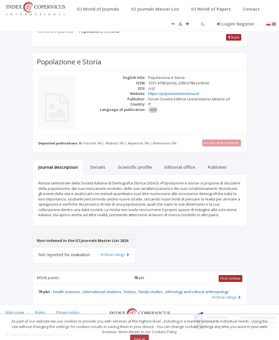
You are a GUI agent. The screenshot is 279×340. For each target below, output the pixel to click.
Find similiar (230, 278)
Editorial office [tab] (180, 167)
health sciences (67, 291)
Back (234, 37)
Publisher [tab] (217, 167)
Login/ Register (235, 24)
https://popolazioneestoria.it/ (173, 93)
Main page (15, 312)
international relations (102, 291)
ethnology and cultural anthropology (197, 291)
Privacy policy (68, 312)
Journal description (58, 167)
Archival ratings (226, 297)
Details (97, 167)
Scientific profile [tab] (135, 167)
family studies (151, 291)
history (130, 291)
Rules (40, 312)
